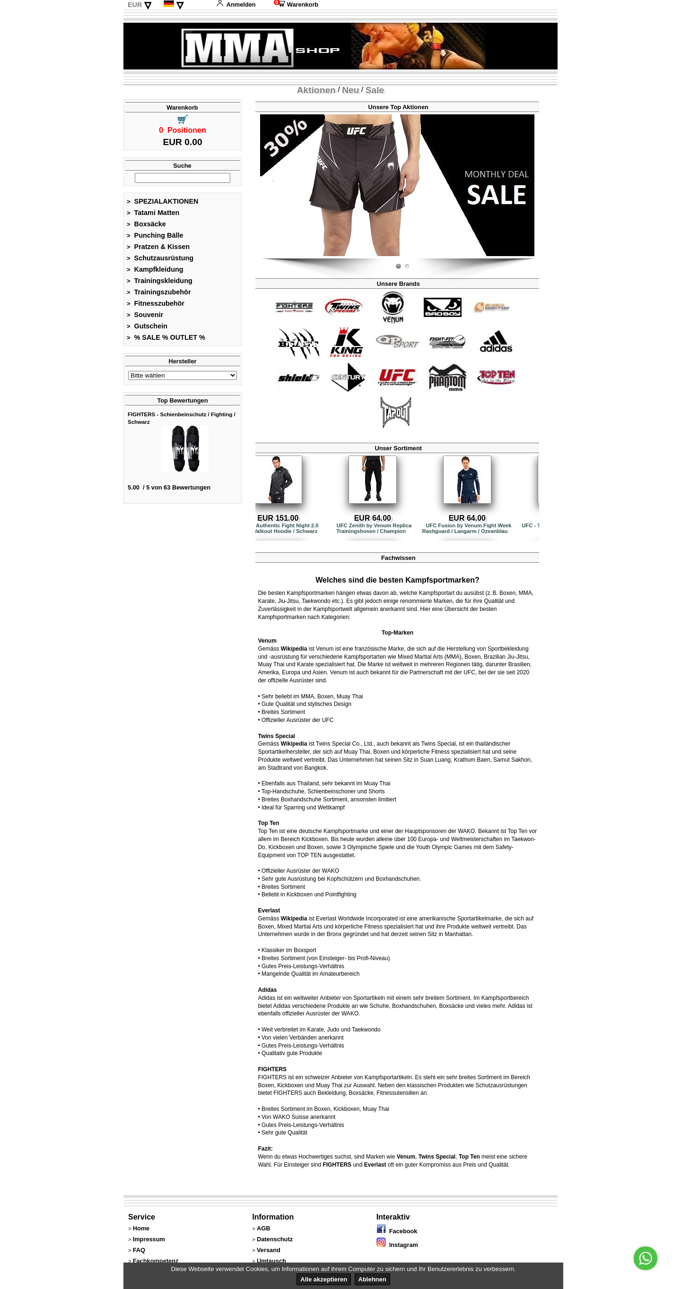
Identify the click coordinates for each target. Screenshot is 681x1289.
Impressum (149, 1239)
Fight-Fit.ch (532, 256)
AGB (263, 1228)
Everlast (269, 910)
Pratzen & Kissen (158, 246)
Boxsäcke (146, 224)
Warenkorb (296, 4)
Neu (350, 90)
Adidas (267, 990)
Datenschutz (275, 1239)
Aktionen (316, 90)
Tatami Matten (153, 212)
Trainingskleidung (159, 280)
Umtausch (271, 1260)
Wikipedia (293, 648)
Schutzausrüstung (160, 258)
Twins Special (276, 736)
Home (141, 1228)
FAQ (139, 1250)
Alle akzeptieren (323, 1279)
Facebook (397, 1231)
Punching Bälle (155, 235)
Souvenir (145, 314)
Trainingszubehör (159, 292)
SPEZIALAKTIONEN (163, 201)
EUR (135, 5)
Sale (375, 90)
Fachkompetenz (156, 1260)
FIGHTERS (272, 1069)
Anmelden (236, 4)
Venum (267, 640)
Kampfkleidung (155, 269)
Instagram (397, 1244)
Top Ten (268, 823)
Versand (268, 1250)
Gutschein (147, 326)
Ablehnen (372, 1279)
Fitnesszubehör (155, 303)
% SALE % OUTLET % (166, 337)
